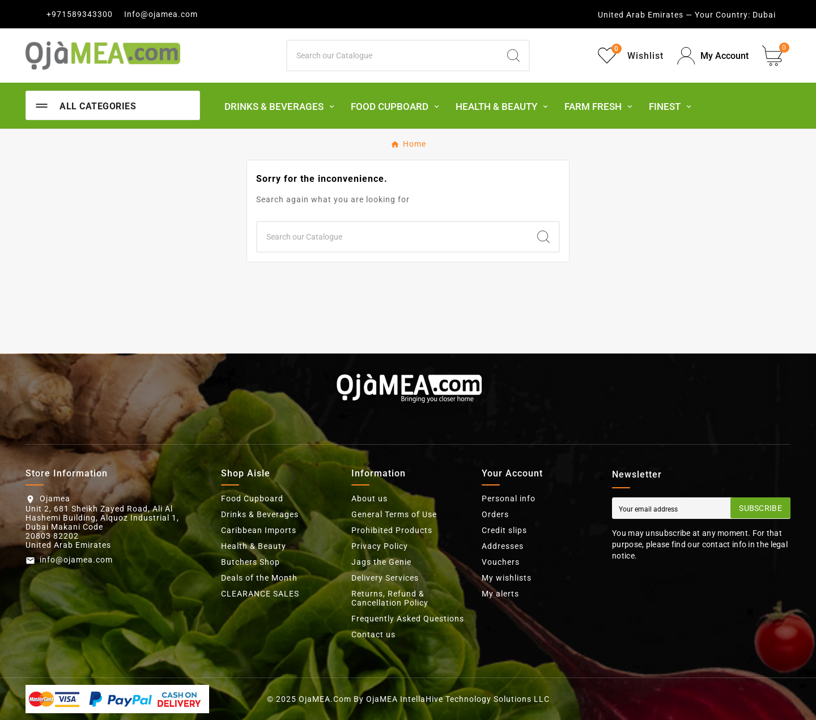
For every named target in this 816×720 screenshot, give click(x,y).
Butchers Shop (250, 561)
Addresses (503, 546)
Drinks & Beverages (260, 514)
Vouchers (501, 561)
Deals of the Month (259, 577)
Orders (495, 514)
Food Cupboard (252, 498)
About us (369, 498)
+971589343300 (79, 14)
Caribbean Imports (258, 530)
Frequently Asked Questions (407, 618)
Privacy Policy (379, 546)
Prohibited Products (391, 530)
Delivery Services (385, 577)
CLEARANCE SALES (260, 593)
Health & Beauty (253, 546)
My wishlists (507, 577)
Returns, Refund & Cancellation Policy (389, 598)
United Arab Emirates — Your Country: (674, 14)
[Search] (392, 55)
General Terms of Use (394, 514)
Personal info (509, 498)
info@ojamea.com (76, 559)
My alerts (500, 593)
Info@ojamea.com (161, 14)
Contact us (373, 634)
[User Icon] (713, 56)
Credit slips (504, 530)
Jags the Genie (381, 561)
